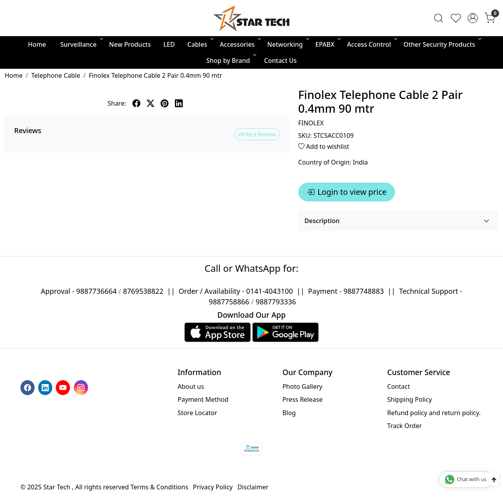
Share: (117, 103)
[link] (438, 18)
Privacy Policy (213, 487)
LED (169, 44)
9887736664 (96, 291)
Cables (200, 44)
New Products (130, 44)
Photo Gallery (303, 386)
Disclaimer (252, 487)
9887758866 (229, 301)
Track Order (404, 425)
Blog (289, 412)
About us (191, 386)
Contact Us (280, 60)
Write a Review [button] (257, 134)
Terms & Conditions (159, 487)
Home (37, 44)
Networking (287, 44)
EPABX (328, 44)
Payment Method (203, 399)
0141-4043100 (269, 291)
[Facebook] (28, 387)
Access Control (371, 44)
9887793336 (275, 301)
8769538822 (143, 291)
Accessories (240, 44)
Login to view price (347, 192)
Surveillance (80, 44)
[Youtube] (64, 387)
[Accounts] (472, 18)
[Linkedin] (46, 387)
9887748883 (363, 291)
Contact (398, 386)
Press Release (303, 399)
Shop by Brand (230, 60)
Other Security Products (442, 44)
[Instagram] (82, 387)
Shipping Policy (409, 399)
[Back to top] (494, 479)
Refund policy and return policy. (434, 412)
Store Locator (197, 412)
